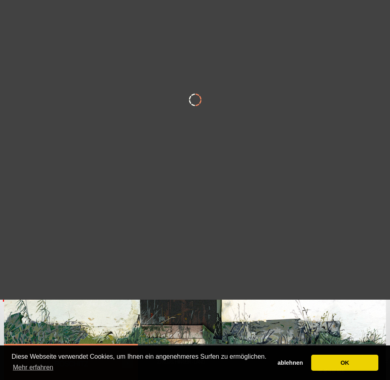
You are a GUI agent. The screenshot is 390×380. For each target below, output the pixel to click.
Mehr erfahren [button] (33, 367)
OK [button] (345, 363)
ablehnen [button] (290, 363)
